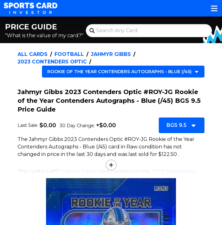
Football (69, 54)
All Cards (33, 54)
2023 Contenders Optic (52, 62)
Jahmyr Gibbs (111, 54)
